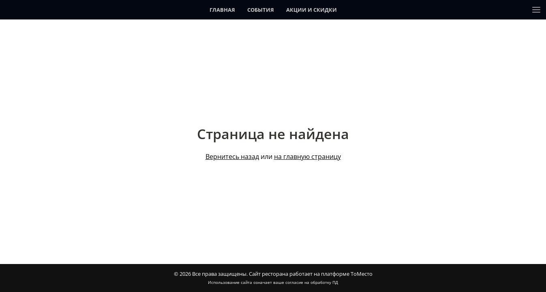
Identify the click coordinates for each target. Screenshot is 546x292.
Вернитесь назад (232, 156)
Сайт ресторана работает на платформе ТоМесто (311, 273)
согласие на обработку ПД (311, 282)
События (260, 9)
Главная (222, 9)
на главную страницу (307, 156)
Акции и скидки (311, 9)
